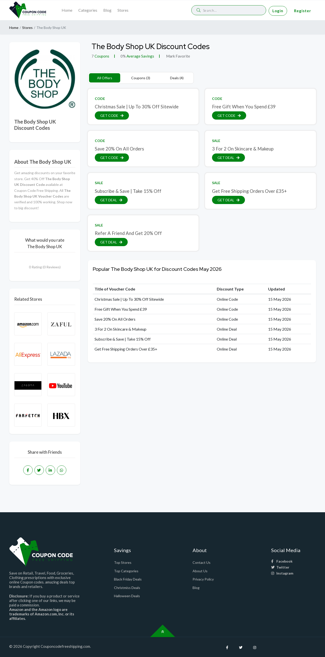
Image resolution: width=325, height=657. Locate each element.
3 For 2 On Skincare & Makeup (243, 148)
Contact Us (202, 562)
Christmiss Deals (127, 587)
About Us (200, 571)
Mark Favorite (177, 56)
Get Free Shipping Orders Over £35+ (249, 191)
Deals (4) (177, 78)
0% (123, 56)
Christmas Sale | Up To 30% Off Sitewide (137, 106)
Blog (107, 10)
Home (67, 10)
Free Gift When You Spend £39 (244, 106)
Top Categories (126, 571)
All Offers (104, 78)
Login (277, 10)
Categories (87, 10)
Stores (122, 10)
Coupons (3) (140, 78)
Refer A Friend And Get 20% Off (128, 233)
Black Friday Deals (128, 579)
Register (302, 10)
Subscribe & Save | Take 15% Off (128, 191)
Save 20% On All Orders (119, 148)
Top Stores (122, 562)
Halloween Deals (127, 596)
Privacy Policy (203, 579)
